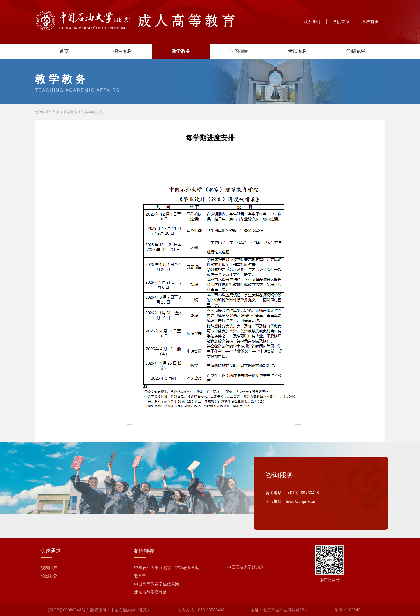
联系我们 (312, 21)
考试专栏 (297, 51)
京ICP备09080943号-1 (68, 610)
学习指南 (239, 51)
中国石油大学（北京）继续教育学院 (167, 567)
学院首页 (341, 21)
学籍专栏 (355, 51)
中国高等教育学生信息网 (156, 584)
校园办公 (49, 575)
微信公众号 (329, 580)
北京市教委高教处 (150, 592)
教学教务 (181, 51)
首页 (64, 51)
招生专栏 (122, 51)
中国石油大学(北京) (244, 567)
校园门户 (49, 567)
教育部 (140, 575)
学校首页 (370, 21)
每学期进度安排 (93, 112)
